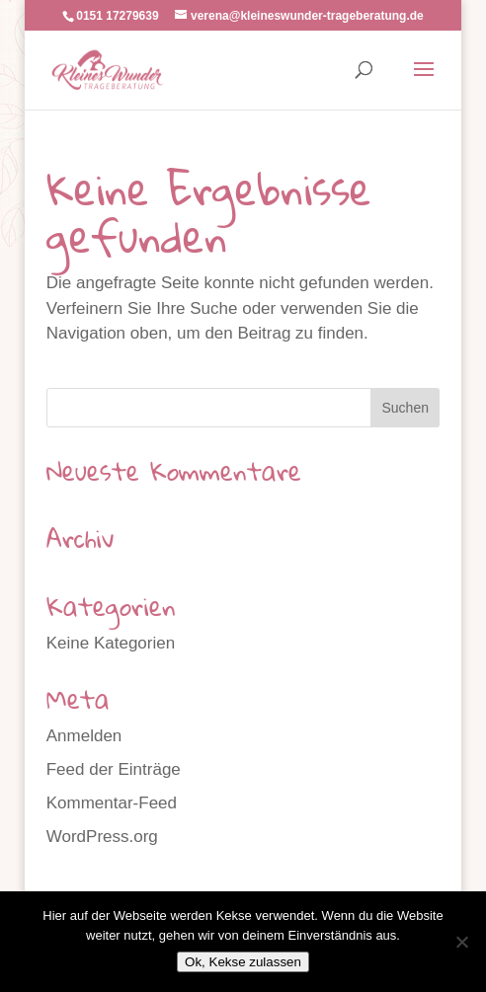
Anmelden (84, 735)
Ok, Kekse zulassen (243, 961)
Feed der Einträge (113, 769)
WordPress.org (102, 836)
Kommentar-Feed (111, 803)
